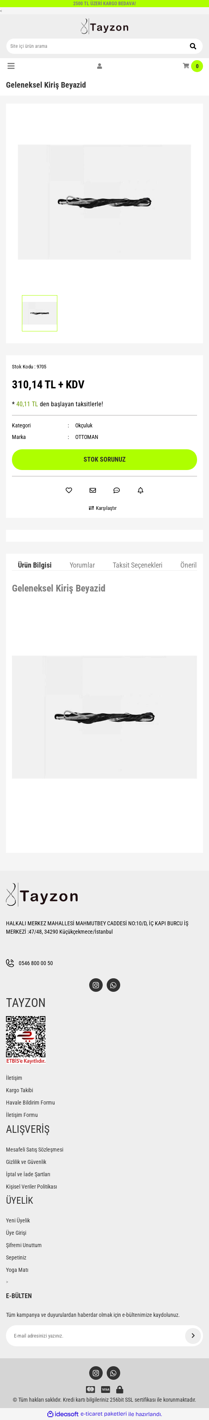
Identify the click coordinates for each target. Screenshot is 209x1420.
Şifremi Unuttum (24, 1245)
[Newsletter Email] (104, 1335)
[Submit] (193, 1336)
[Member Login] (99, 66)
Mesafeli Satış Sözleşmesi (34, 1149)
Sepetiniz (16, 1257)
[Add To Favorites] (69, 490)
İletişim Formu (22, 1115)
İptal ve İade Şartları (28, 1174)
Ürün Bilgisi (35, 565)
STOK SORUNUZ (104, 459)
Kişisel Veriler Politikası (31, 1186)
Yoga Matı (17, 1270)
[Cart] (193, 66)
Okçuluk (83, 425)
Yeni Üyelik (18, 1220)
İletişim (14, 1078)
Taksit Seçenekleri (137, 565)
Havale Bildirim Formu (30, 1102)
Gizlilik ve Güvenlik (26, 1162)
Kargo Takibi (19, 1090)
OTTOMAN (86, 437)
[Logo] (105, 26)
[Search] (104, 46)
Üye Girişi (16, 1233)
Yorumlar (82, 565)
